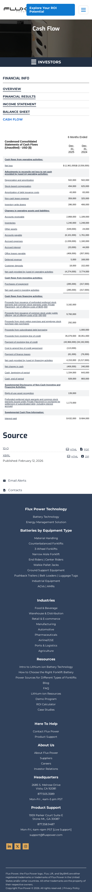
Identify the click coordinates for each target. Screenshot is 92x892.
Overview (12, 89)
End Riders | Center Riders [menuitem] (46, 559)
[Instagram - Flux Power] (26, 846)
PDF (84, 449)
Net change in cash (14, 366)
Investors (46, 61)
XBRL (6, 455)
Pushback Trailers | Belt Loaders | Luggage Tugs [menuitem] (46, 575)
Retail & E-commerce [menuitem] (46, 618)
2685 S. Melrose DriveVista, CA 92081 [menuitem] (46, 786)
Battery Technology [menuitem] (46, 516)
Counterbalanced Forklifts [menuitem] (46, 543)
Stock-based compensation (18, 186)
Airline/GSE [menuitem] (46, 640)
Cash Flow (13, 119)
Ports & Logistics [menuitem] (46, 645)
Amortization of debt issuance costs (22, 192)
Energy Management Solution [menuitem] (46, 522)
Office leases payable (15, 253)
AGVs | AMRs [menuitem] (46, 586)
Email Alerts (17, 480)
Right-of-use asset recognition (19, 393)
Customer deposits (14, 265)
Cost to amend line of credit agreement (23, 348)
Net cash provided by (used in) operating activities (29, 272)
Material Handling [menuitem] (46, 538)
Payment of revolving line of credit (21, 342)
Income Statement (19, 104)
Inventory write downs (15, 204)
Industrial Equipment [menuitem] (46, 581)
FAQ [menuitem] (46, 688)
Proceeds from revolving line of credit (23, 336)
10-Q (6, 448)
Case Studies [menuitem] (46, 709)
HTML (71, 449)
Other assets (11, 229)
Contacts (15, 490)
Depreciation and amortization (19, 180)
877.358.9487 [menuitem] (46, 824)
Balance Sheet (16, 112)
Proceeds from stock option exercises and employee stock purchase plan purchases (33, 322)
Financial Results (19, 96)
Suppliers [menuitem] (46, 758)
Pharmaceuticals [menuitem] (46, 634)
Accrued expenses (14, 241)
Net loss (9, 165)
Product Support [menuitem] (46, 736)
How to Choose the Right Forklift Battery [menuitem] (46, 672)
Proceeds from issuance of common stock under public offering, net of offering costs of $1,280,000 (31, 314)
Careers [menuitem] (46, 763)
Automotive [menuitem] (46, 629)
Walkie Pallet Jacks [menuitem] (46, 565)
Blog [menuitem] (46, 683)
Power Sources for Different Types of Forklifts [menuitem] (46, 677)
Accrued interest (13, 247)
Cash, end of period (14, 379)
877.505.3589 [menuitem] (46, 794)
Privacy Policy (71, 888)
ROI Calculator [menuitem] (46, 704)
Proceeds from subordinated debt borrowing (26, 330)
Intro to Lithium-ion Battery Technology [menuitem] (46, 667)
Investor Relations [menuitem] (46, 769)
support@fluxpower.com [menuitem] (46, 835)
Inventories (10, 223)
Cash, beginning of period (17, 372)
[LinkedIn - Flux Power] (9, 846)
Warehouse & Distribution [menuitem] (46, 613)
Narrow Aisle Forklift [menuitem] (46, 554)
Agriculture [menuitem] (46, 651)
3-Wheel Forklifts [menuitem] (46, 549)
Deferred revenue (13, 259)
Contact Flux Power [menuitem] (46, 731)
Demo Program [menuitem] (46, 699)
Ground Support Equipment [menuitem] (46, 570)
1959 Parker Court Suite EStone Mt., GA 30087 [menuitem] (46, 817)
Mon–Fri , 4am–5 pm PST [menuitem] (46, 799)
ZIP (85, 456)
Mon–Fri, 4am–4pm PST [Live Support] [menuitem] (46, 829)
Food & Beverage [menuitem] (46, 608)
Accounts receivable (14, 217)
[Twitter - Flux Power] (17, 846)
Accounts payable (13, 235)
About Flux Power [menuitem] (46, 753)
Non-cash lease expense (17, 198)
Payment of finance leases (17, 354)
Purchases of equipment (16, 284)
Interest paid (11, 418)
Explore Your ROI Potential (43, 9)
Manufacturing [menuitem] (46, 624)
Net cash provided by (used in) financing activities (29, 360)
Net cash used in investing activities (22, 290)
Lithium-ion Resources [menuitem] (46, 693)
